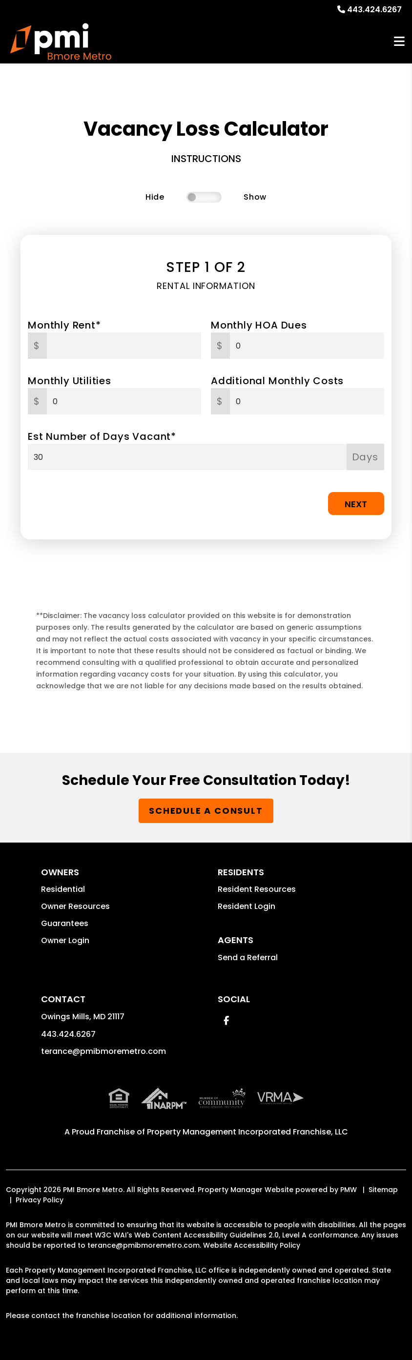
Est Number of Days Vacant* (102, 436)
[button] (226, 1020)
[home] (60, 41)
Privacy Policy (39, 1200)
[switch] (204, 197)
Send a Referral (248, 957)
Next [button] (356, 504)
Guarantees (64, 923)
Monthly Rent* (64, 325)
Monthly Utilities (69, 381)
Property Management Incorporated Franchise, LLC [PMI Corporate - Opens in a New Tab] (247, 1131)
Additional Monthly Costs (277, 381)
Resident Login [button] (246, 906)
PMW (348, 1190)
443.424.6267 (374, 9)
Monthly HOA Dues (259, 325)
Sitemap (383, 1190)
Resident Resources (257, 889)
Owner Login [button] (65, 940)
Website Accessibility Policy (251, 1245)
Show (255, 197)
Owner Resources (75, 906)
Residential (63, 889)
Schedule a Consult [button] (206, 810)
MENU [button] (399, 42)
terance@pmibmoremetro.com (103, 1051)
